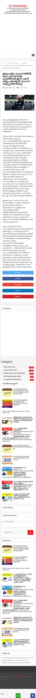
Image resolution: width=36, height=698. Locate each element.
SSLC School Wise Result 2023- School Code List (16, 412)
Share (18, 278)
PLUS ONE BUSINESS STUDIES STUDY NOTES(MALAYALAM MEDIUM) (20, 402)
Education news (9, 367)
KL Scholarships (18, 5)
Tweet (18, 272)
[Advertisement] (17, 33)
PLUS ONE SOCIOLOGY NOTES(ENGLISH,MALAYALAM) (23, 447)
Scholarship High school (12, 376)
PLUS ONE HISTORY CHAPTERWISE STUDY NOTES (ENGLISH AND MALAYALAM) (21, 391)
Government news (10, 370)
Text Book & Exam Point (12, 379)
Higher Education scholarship (14, 373)
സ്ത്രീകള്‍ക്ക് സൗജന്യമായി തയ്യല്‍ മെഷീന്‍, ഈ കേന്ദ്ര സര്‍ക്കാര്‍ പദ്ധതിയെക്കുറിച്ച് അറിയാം (23, 419)
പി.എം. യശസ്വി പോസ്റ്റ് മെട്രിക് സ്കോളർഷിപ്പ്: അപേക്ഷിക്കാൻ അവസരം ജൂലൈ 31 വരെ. (21, 496)
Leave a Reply (22, 87)
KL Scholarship (9, 521)
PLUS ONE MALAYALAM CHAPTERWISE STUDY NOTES (21, 458)
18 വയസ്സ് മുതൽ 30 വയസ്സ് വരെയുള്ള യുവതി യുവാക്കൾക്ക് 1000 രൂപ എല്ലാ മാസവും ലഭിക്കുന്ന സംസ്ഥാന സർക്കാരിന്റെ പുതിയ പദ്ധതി (22, 578)
